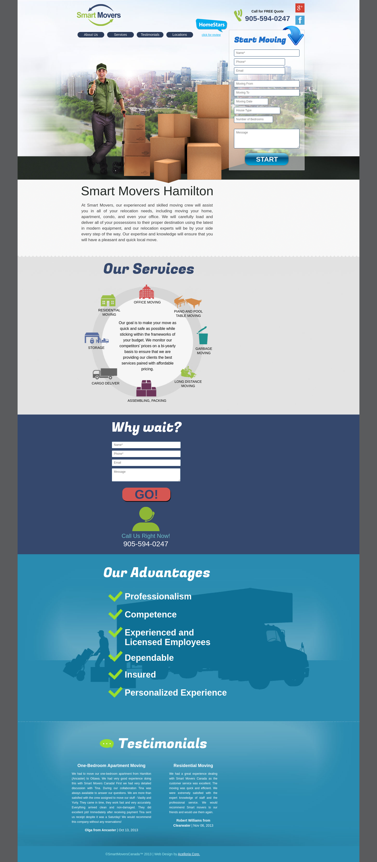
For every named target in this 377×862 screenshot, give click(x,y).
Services (120, 35)
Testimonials (150, 35)
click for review (211, 35)
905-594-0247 (267, 18)
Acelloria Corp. (189, 854)
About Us (91, 35)
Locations (180, 35)
